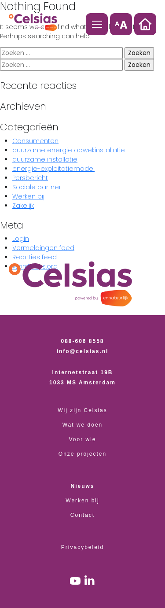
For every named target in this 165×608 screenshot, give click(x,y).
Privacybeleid (82, 547)
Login (20, 238)
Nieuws (83, 486)
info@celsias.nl (83, 351)
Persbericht (30, 177)
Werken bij (28, 196)
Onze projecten (82, 454)
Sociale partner (36, 187)
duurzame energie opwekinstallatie (68, 150)
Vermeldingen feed (43, 247)
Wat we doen (82, 425)
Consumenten (35, 140)
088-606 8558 (82, 341)
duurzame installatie (44, 159)
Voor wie (82, 439)
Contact (82, 515)
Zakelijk (23, 205)
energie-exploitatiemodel (53, 168)
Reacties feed (34, 257)
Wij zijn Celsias (82, 410)
